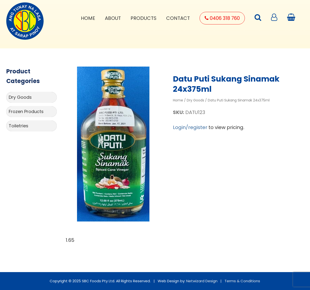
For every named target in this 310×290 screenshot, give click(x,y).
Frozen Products (26, 111)
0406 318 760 (222, 18)
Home (88, 18)
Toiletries (18, 126)
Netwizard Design (201, 280)
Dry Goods (20, 97)
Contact (178, 18)
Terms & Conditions (242, 280)
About (113, 18)
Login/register (190, 127)
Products (143, 18)
